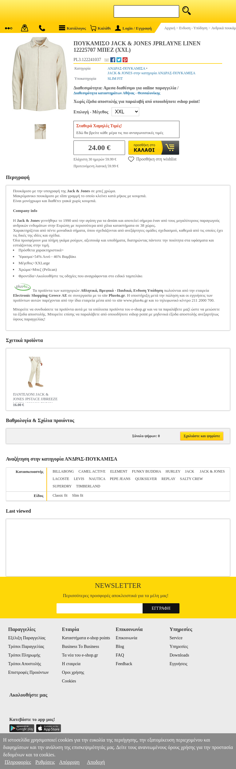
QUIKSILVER (146, 479)
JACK (190, 471)
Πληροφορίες (18, 762)
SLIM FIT (115, 78)
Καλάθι (100, 28)
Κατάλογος (72, 28)
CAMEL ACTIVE (92, 471)
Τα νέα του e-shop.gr (80, 655)
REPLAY (168, 479)
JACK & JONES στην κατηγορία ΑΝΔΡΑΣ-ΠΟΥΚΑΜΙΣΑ (151, 73)
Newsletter (118, 585)
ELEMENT (118, 471)
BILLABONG (63, 471)
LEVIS (79, 479)
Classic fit (60, 495)
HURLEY (173, 471)
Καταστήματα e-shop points (86, 638)
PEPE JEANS (120, 479)
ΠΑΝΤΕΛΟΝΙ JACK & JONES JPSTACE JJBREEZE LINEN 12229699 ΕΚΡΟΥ (35, 397)
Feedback (124, 663)
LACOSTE (61, 479)
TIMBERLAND (88, 486)
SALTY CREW (191, 479)
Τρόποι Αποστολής (24, 663)
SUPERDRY (62, 486)
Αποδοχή (96, 762)
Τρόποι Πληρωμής (24, 655)
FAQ (120, 655)
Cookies (69, 681)
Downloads (179, 655)
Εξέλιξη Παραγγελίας (26, 638)
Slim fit (77, 495)
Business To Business (80, 646)
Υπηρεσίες (179, 646)
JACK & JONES (212, 471)
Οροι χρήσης (73, 672)
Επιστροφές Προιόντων (28, 672)
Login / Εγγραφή (133, 28)
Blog (120, 646)
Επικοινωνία (126, 638)
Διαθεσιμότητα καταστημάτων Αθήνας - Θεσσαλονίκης (116, 93)
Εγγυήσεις (178, 663)
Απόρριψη (69, 762)
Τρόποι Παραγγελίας (26, 646)
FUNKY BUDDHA (146, 471)
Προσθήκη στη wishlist (152, 159)
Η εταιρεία (71, 663)
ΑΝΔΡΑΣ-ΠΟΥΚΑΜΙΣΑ (126, 68)
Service (176, 638)
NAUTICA (97, 479)
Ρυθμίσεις (45, 762)
